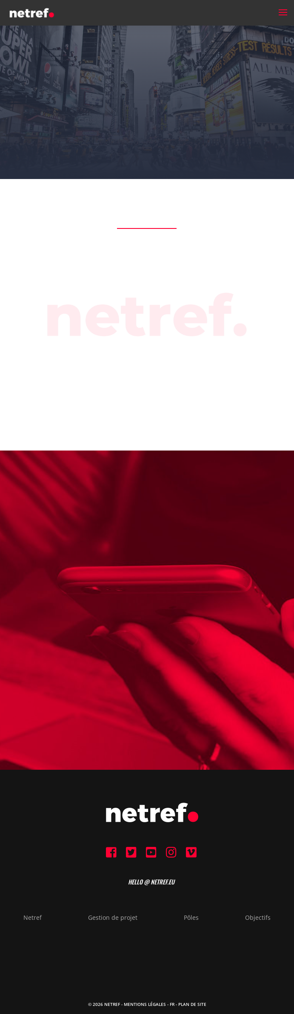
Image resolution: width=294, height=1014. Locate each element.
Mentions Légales (145, 1004)
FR (172, 1004)
